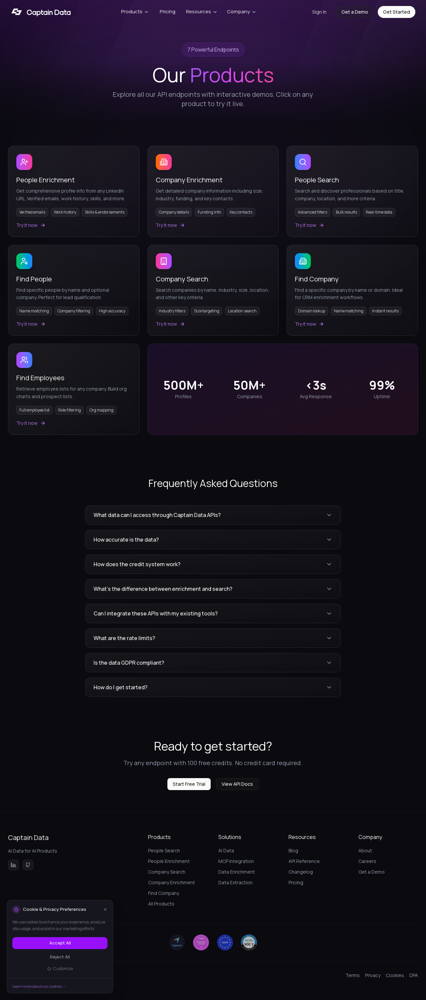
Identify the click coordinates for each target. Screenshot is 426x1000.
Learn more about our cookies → (39, 986)
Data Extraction (235, 882)
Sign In (319, 12)
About (365, 850)
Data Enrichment (236, 872)
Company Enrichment (171, 882)
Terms (352, 975)
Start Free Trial (189, 784)
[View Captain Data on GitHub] (28, 865)
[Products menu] (135, 12)
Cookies (395, 975)
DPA (413, 975)
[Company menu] (242, 12)
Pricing (167, 11)
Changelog (301, 872)
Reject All (60, 957)
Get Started (396, 12)
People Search (164, 850)
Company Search (166, 872)
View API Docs (237, 784)
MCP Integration (236, 861)
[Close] (105, 909)
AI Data (226, 850)
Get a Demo (354, 12)
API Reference (304, 861)
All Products (161, 904)
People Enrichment (169, 861)
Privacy (372, 975)
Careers (367, 861)
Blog (293, 850)
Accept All (60, 943)
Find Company (163, 893)
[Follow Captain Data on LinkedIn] (13, 865)
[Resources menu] (202, 12)
